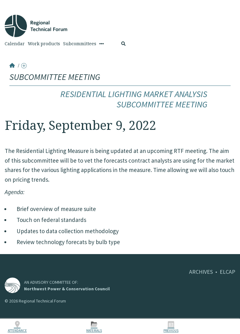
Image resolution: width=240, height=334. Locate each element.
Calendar (15, 43)
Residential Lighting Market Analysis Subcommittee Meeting (133, 99)
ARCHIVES (201, 271)
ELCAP (227, 271)
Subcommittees (79, 43)
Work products (44, 43)
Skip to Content (14, 3)
